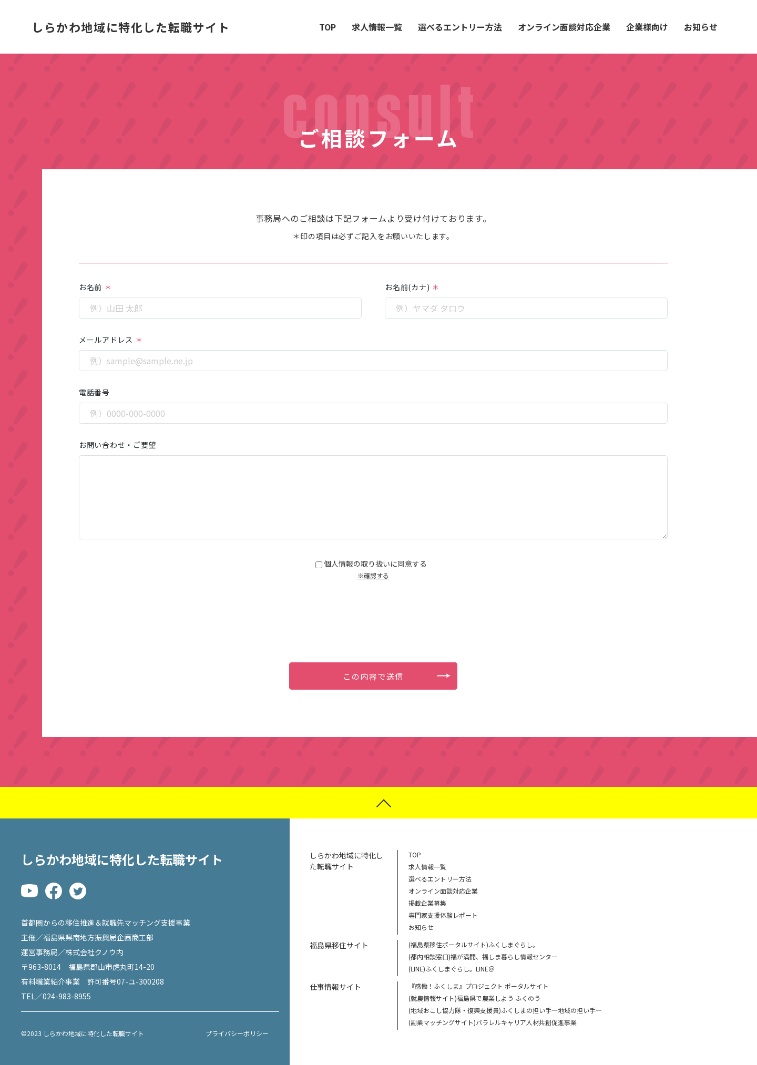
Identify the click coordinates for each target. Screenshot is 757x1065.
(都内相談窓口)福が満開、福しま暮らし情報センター (483, 956)
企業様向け (647, 27)
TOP (327, 27)
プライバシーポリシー (237, 1033)
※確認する (373, 575)
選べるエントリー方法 (460, 27)
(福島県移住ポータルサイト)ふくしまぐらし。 (473, 944)
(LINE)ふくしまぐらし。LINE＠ (451, 968)
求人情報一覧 (377, 27)
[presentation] (373, 610)
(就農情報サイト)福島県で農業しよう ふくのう (474, 998)
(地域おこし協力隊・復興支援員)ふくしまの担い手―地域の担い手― (505, 1010)
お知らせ (701, 27)
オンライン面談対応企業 (564, 27)
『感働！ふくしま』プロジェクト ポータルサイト (478, 985)
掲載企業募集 (427, 902)
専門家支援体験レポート (443, 914)
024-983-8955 (67, 996)
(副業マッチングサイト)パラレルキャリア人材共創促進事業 (492, 1022)
